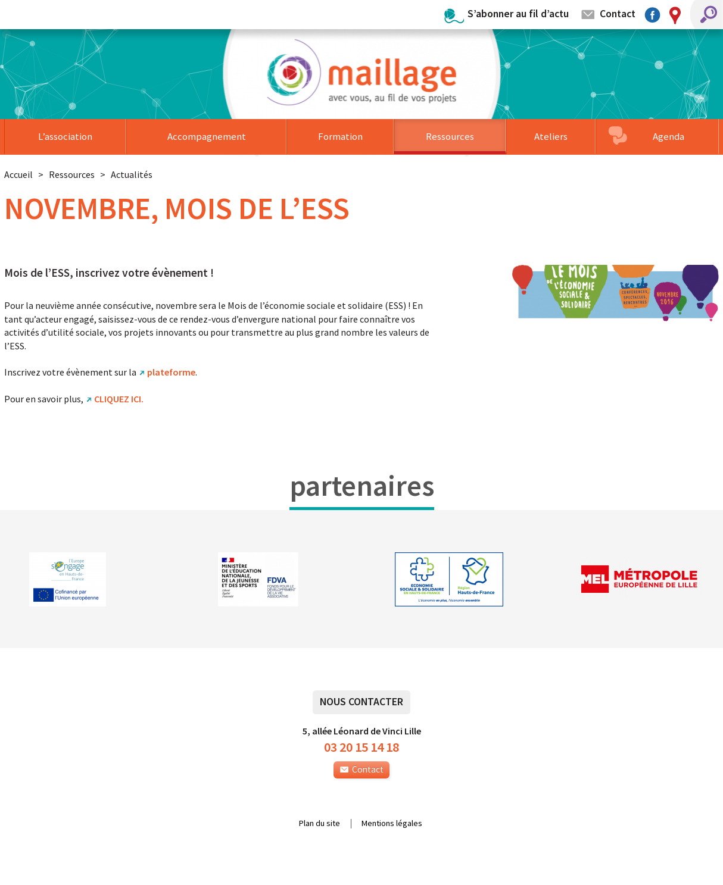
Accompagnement (206, 136)
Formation (340, 136)
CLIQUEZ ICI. (119, 399)
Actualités (131, 174)
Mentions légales (392, 823)
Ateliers (551, 136)
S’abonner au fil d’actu (518, 13)
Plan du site (319, 823)
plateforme (171, 372)
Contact (617, 13)
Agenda (668, 136)
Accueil (18, 174)
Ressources (450, 136)
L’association (65, 136)
